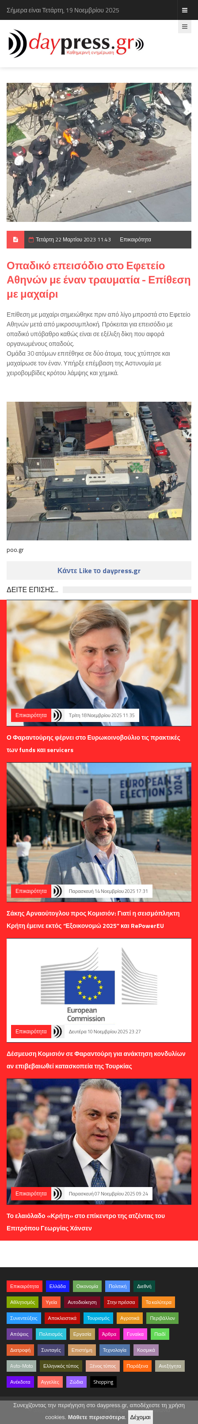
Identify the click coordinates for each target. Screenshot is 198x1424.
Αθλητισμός (22, 1302)
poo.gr (15, 549)
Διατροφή (20, 1350)
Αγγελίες (50, 1381)
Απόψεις (19, 1334)
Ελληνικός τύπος (61, 1366)
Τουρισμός (98, 1318)
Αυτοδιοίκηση (82, 1302)
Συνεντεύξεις (24, 1318)
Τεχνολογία (114, 1350)
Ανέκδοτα (20, 1381)
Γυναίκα (135, 1334)
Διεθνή (144, 1286)
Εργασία (82, 1334)
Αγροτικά (129, 1318)
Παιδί (159, 1334)
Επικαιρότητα (135, 239)
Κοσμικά (146, 1350)
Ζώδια (76, 1381)
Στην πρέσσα (121, 1302)
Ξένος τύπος (102, 1366)
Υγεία (51, 1302)
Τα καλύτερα (158, 1302)
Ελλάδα (58, 1286)
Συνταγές (51, 1350)
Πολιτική (117, 1286)
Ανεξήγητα (170, 1366)
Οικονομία (87, 1286)
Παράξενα (137, 1366)
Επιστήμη (82, 1350)
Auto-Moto (21, 1366)
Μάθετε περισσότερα (96, 1417)
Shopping (103, 1381)
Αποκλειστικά (62, 1318)
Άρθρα (109, 1334)
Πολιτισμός (51, 1334)
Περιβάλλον (162, 1318)
